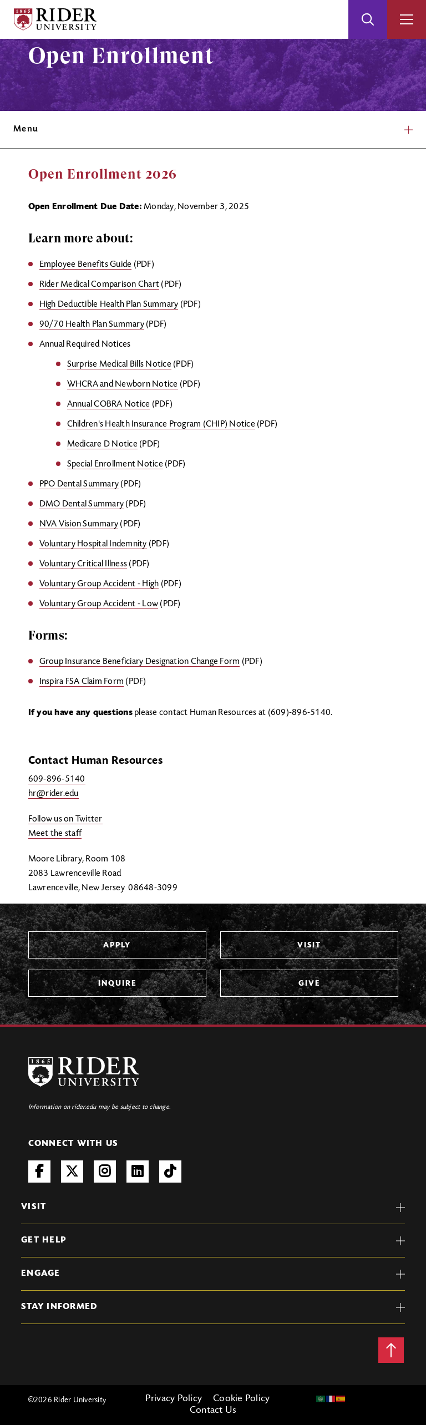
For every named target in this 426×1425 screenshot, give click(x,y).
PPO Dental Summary (79, 484)
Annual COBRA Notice (108, 404)
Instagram (105, 1171)
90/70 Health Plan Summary (91, 324)
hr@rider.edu (53, 793)
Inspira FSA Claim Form (81, 681)
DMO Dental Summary (81, 504)
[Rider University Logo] (83, 1072)
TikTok (170, 1171)
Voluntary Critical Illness (83, 564)
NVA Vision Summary (79, 524)
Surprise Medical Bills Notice (119, 364)
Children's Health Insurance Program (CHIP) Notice (161, 424)
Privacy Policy (173, 1399)
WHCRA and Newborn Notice (122, 384)
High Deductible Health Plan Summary (109, 304)
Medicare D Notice (102, 444)
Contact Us (213, 1411)
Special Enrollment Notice (115, 464)
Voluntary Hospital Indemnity (93, 544)
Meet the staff (55, 833)
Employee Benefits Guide (85, 264)
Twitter (72, 1171)
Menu (213, 129)
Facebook (39, 1171)
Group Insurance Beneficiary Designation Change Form (139, 661)
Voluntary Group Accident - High (99, 584)
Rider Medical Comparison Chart (99, 284)
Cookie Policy (241, 1399)
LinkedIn (137, 1171)
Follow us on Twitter (65, 819)
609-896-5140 (56, 779)
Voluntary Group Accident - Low (99, 604)
